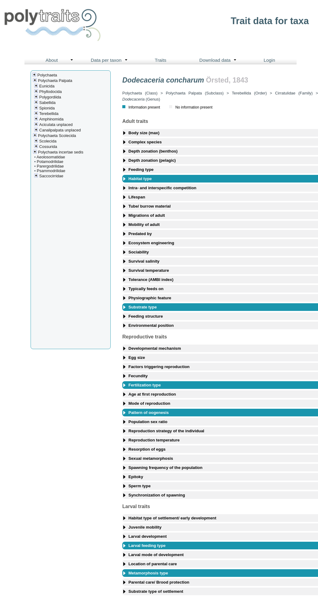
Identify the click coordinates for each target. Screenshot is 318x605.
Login (269, 60)
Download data (219, 60)
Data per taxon (110, 60)
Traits (160, 60)
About (61, 60)
